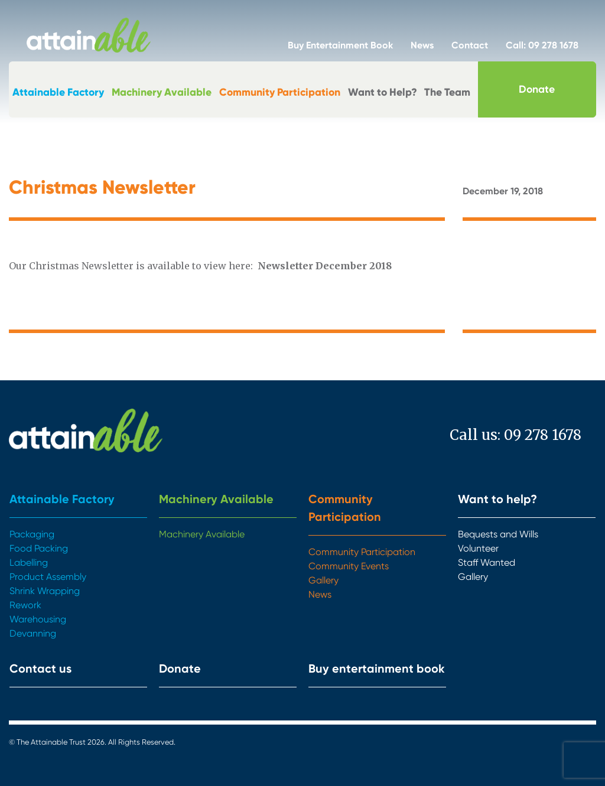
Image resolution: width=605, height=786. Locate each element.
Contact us (40, 668)
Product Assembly (47, 576)
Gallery (323, 580)
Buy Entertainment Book (340, 45)
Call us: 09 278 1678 (515, 435)
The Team (447, 92)
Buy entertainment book (376, 668)
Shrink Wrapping (44, 590)
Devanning (32, 633)
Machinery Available (162, 92)
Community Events (348, 566)
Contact (469, 45)
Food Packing (38, 548)
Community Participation (279, 92)
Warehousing (37, 619)
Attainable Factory (58, 92)
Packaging (31, 534)
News (422, 45)
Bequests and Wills (498, 534)
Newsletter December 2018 (325, 266)
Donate (537, 89)
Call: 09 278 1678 (542, 45)
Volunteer (478, 548)
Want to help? (497, 499)
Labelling (28, 562)
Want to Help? (382, 92)
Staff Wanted (486, 562)
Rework (25, 605)
